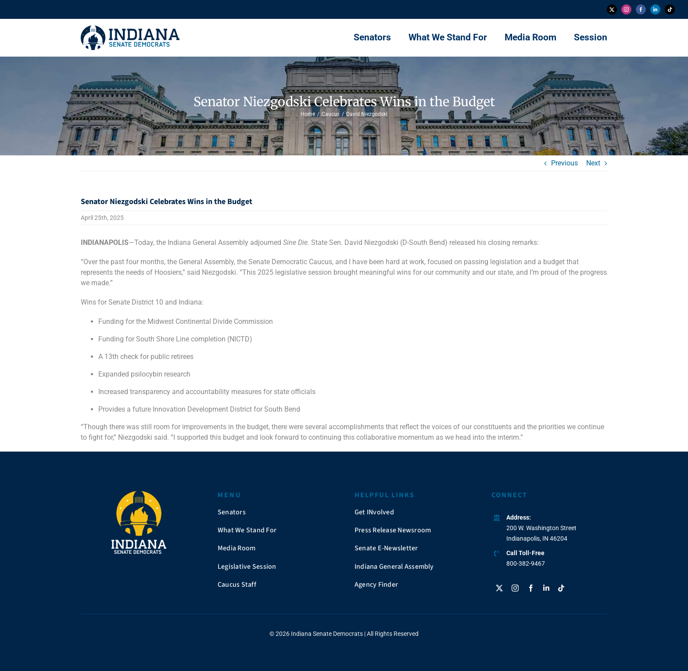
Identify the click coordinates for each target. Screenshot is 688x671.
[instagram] (626, 9)
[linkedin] (655, 9)
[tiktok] (670, 9)
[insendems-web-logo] (130, 29)
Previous (564, 163)
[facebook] (641, 9)
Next (593, 163)
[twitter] (612, 9)
